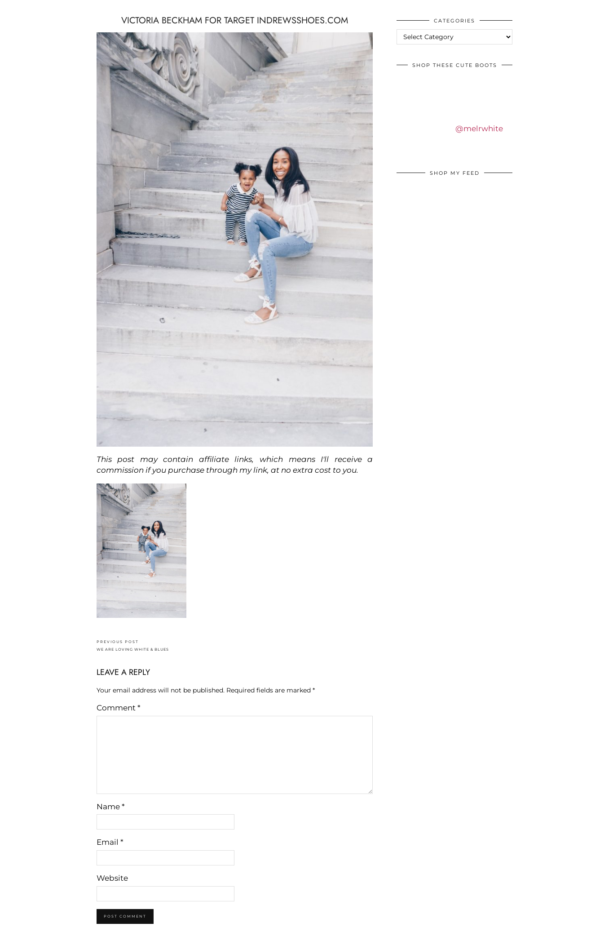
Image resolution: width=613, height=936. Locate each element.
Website (112, 878)
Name (111, 806)
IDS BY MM (15, 8)
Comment (119, 707)
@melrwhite (479, 128)
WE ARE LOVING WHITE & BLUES (133, 645)
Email (110, 842)
